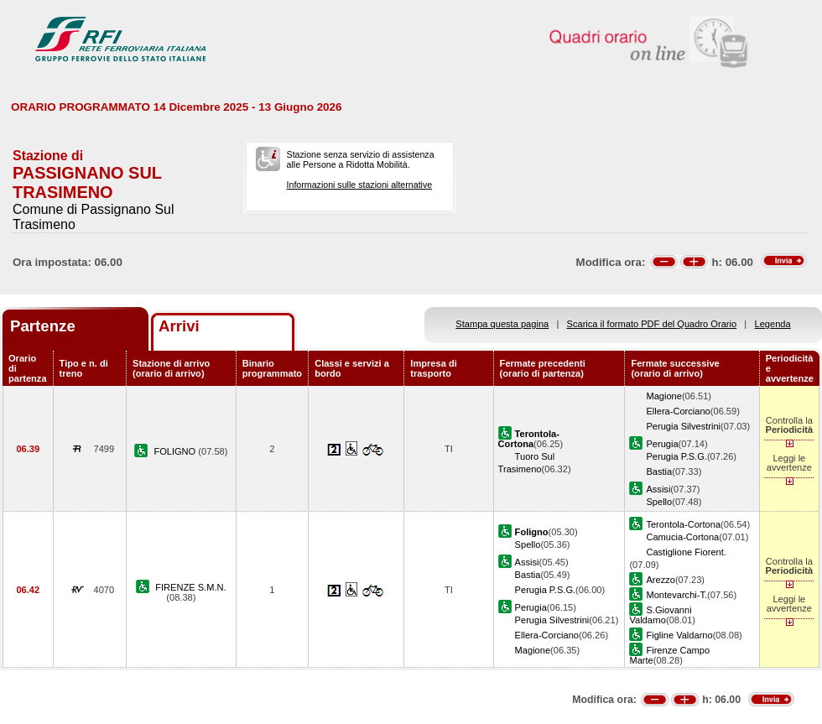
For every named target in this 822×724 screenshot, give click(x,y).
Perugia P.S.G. (676, 456)
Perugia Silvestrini (683, 426)
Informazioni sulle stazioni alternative (360, 185)
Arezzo (660, 580)
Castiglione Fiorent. (686, 552)
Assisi (658, 489)
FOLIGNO (175, 451)
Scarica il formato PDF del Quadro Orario (652, 324)
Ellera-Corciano (678, 411)
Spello (659, 502)
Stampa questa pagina (502, 324)
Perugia (662, 444)
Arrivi (179, 326)
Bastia (659, 471)
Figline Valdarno (679, 635)
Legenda (773, 324)
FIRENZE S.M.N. (190, 587)
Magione (664, 396)
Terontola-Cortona (683, 524)
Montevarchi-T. (676, 595)
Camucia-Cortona (682, 537)
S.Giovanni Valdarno (660, 615)
